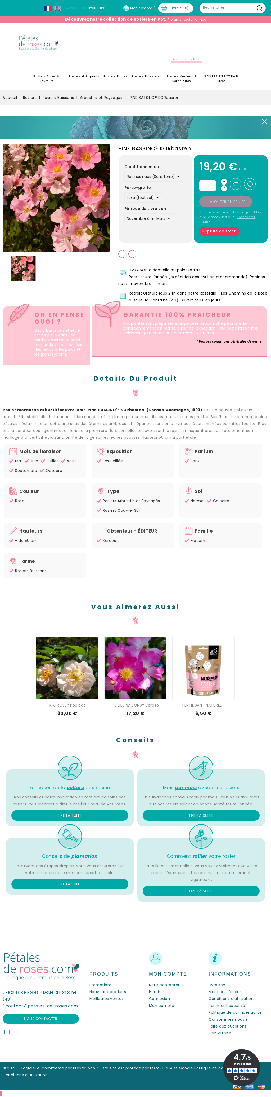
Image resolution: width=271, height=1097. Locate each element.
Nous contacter (40, 1018)
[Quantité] (207, 185)
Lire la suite (70, 815)
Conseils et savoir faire (85, 8)
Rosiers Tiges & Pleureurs (46, 78)
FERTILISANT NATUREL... (203, 705)
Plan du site (220, 1033)
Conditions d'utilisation (231, 998)
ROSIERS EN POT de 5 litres (221, 78)
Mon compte (161, 1005)
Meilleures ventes (106, 998)
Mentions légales (225, 991)
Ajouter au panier (228, 202)
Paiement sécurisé (227, 1005)
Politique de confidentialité (235, 1012)
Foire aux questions (228, 1026)
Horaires (157, 991)
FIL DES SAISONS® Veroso (135, 705)
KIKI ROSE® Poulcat (67, 705)
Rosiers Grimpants (84, 76)
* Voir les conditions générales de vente (228, 341)
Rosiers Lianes (115, 76)
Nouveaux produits (107, 991)
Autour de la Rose (187, 59)
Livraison (217, 985)
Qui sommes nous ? (228, 1019)
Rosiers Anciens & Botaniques (182, 78)
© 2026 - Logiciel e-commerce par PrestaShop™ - (53, 1068)
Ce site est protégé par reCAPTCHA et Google (148, 1068)
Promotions (100, 985)
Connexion (159, 998)
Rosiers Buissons (146, 76)
